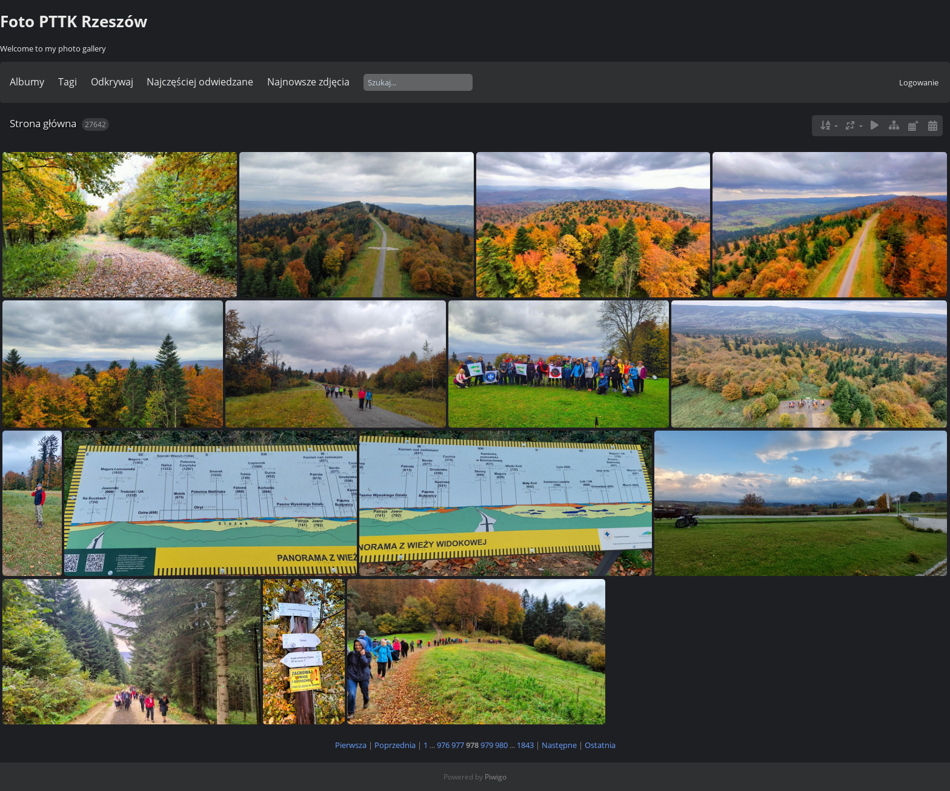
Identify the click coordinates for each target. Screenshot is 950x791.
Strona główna (43, 123)
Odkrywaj (112, 81)
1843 (525, 745)
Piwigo (496, 777)
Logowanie (918, 82)
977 (457, 745)
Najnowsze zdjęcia (308, 81)
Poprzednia (395, 745)
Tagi (67, 81)
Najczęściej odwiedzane (200, 81)
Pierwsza (351, 745)
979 (486, 745)
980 (501, 745)
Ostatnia (600, 745)
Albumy (27, 81)
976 (443, 745)
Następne (559, 745)
